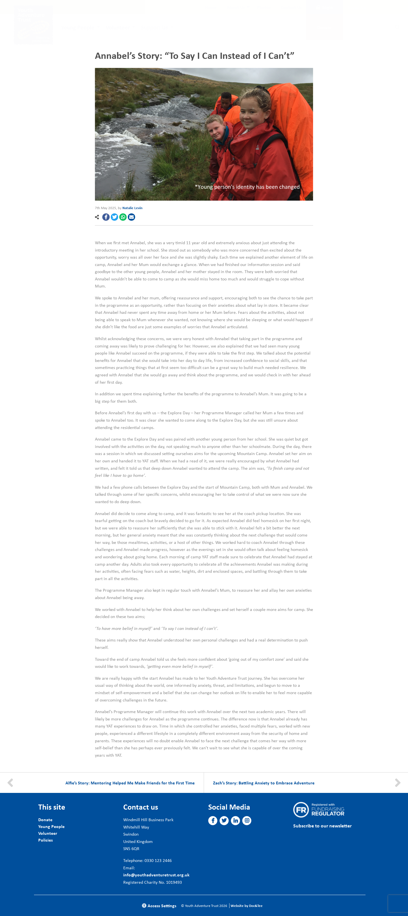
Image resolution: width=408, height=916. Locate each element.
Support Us (154, 27)
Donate (45, 819)
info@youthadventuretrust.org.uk (156, 875)
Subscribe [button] (357, 7)
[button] (106, 217)
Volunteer (118, 27)
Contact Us (291, 7)
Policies (45, 840)
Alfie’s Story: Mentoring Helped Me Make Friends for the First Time (130, 783)
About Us (236, 7)
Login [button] (324, 7)
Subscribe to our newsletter (322, 825)
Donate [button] (324, 27)
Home (210, 7)
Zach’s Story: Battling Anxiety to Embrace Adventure (263, 783)
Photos (264, 7)
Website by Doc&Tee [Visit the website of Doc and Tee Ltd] (247, 905)
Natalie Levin (132, 207)
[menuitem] (211, 7)
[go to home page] (33, 24)
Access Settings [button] (159, 905)
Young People (77, 27)
